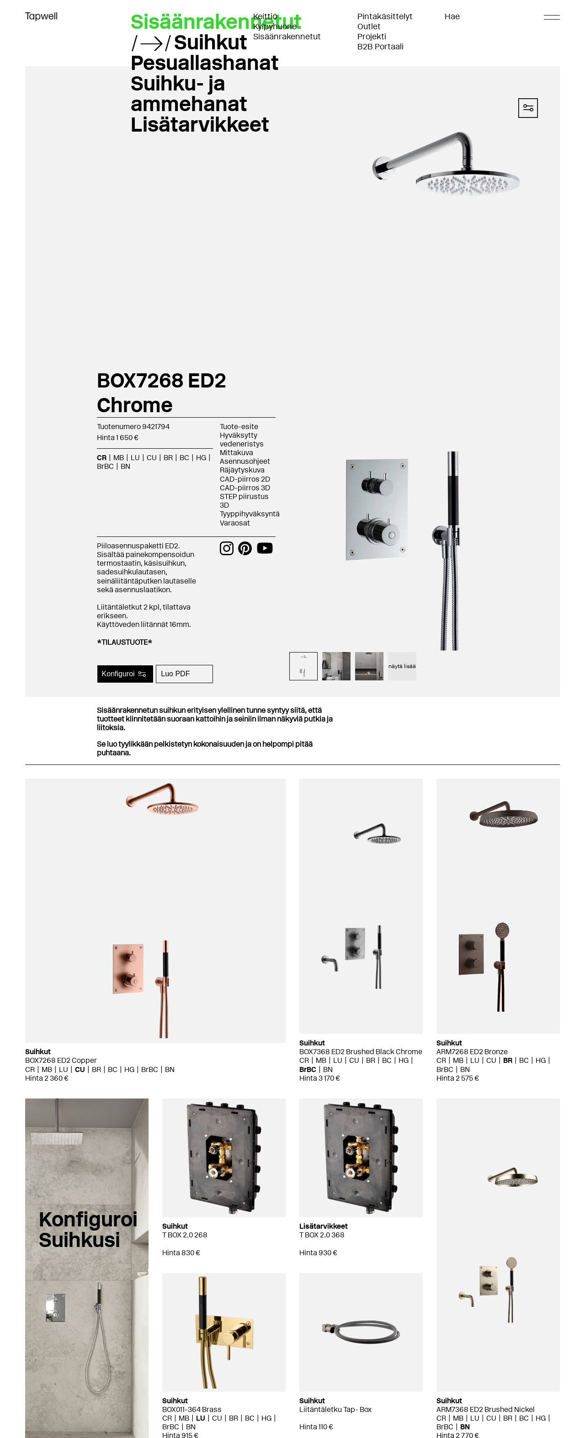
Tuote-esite (239, 426)
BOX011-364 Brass (192, 1409)
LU (135, 457)
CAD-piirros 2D (245, 479)
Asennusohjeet (245, 461)
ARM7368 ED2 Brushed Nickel (485, 1409)
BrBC (105, 466)
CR (101, 457)
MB (118, 457)
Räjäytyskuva (242, 470)
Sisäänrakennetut (287, 37)
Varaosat (235, 523)
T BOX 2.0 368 (322, 1235)
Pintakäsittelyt (385, 16)
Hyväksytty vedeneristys (242, 439)
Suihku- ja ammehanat (189, 93)
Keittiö (265, 16)
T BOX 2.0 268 (184, 1235)
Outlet (369, 26)
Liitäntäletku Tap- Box (335, 1409)
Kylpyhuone (275, 26)
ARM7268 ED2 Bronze (472, 1051)
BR (168, 457)
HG (201, 457)
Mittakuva (236, 452)
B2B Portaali (380, 47)
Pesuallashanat (205, 62)
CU (152, 457)
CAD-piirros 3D (245, 487)
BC (184, 457)
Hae (452, 16)
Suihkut (210, 42)
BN (125, 466)
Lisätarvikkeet (200, 124)
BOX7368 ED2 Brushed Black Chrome (360, 1051)
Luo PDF (175, 674)
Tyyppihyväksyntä (250, 513)
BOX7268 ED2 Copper (61, 1060)
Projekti (371, 37)
